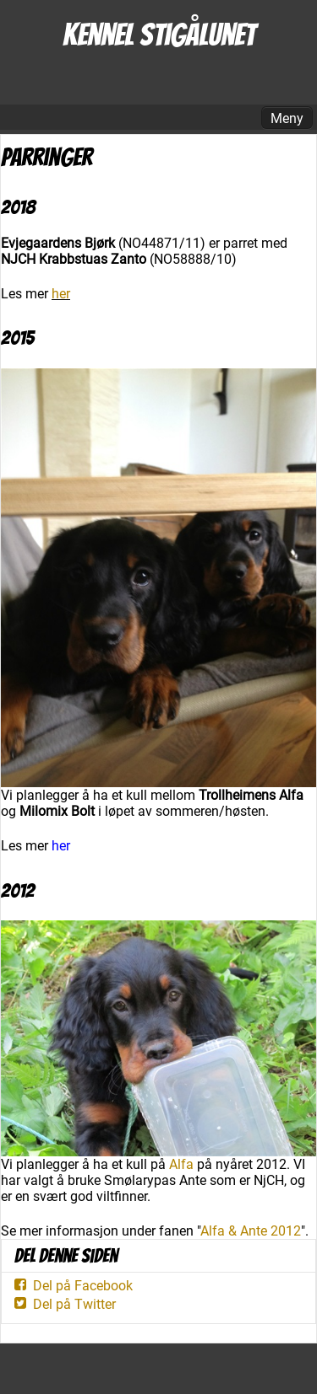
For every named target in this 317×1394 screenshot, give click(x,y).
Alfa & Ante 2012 (250, 1231)
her (61, 294)
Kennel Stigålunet (159, 35)
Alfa (181, 1164)
